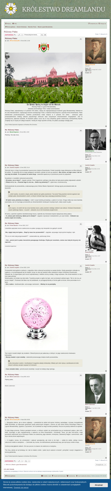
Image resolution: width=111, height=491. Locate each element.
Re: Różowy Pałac (12, 130)
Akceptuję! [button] (99, 485)
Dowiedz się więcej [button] (21, 487)
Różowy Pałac (11, 32)
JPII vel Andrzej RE (90, 64)
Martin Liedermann (90, 404)
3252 (90, 154)
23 (89, 167)
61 (89, 406)
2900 (90, 68)
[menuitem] (14, 23)
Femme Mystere (89, 252)
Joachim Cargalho (90, 165)
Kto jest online (9, 469)
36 (89, 254)
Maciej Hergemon (89, 151)
